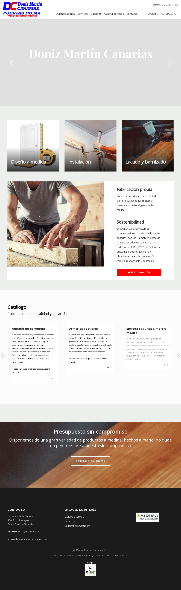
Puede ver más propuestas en (27, 368)
